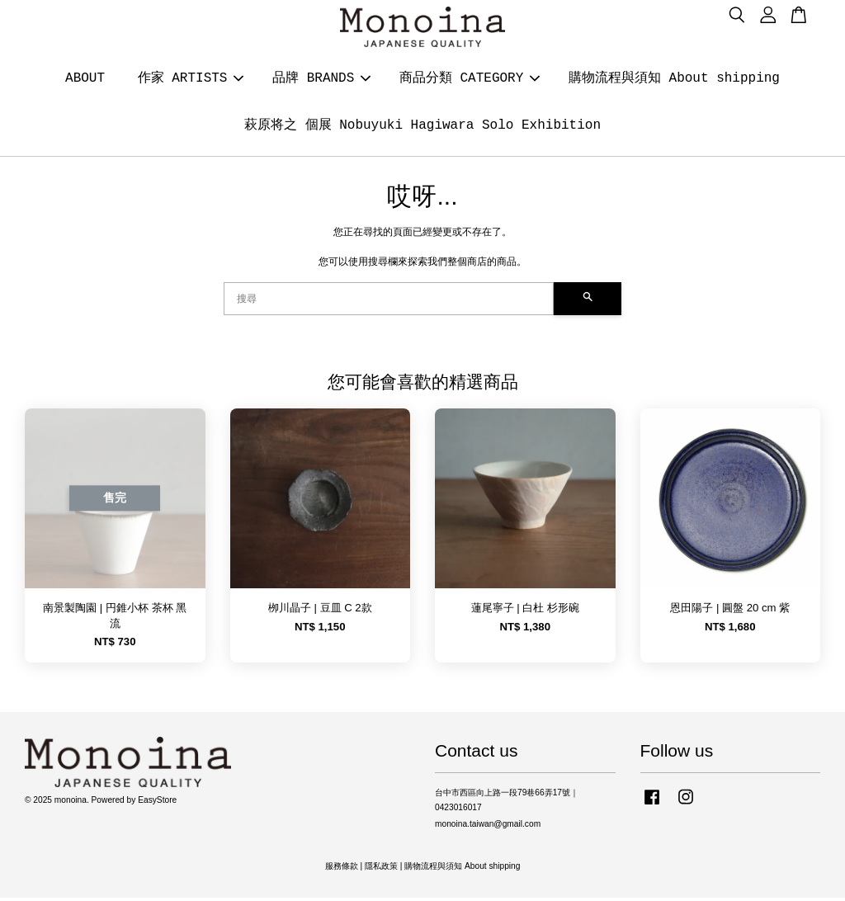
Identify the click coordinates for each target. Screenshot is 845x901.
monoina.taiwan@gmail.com (488, 827)
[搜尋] (389, 301)
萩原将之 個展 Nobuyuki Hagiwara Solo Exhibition (422, 127)
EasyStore (157, 803)
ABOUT (85, 80)
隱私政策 (381, 869)
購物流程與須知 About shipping (674, 80)
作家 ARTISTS (191, 80)
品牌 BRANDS (321, 80)
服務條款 (341, 869)
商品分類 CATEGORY (469, 80)
